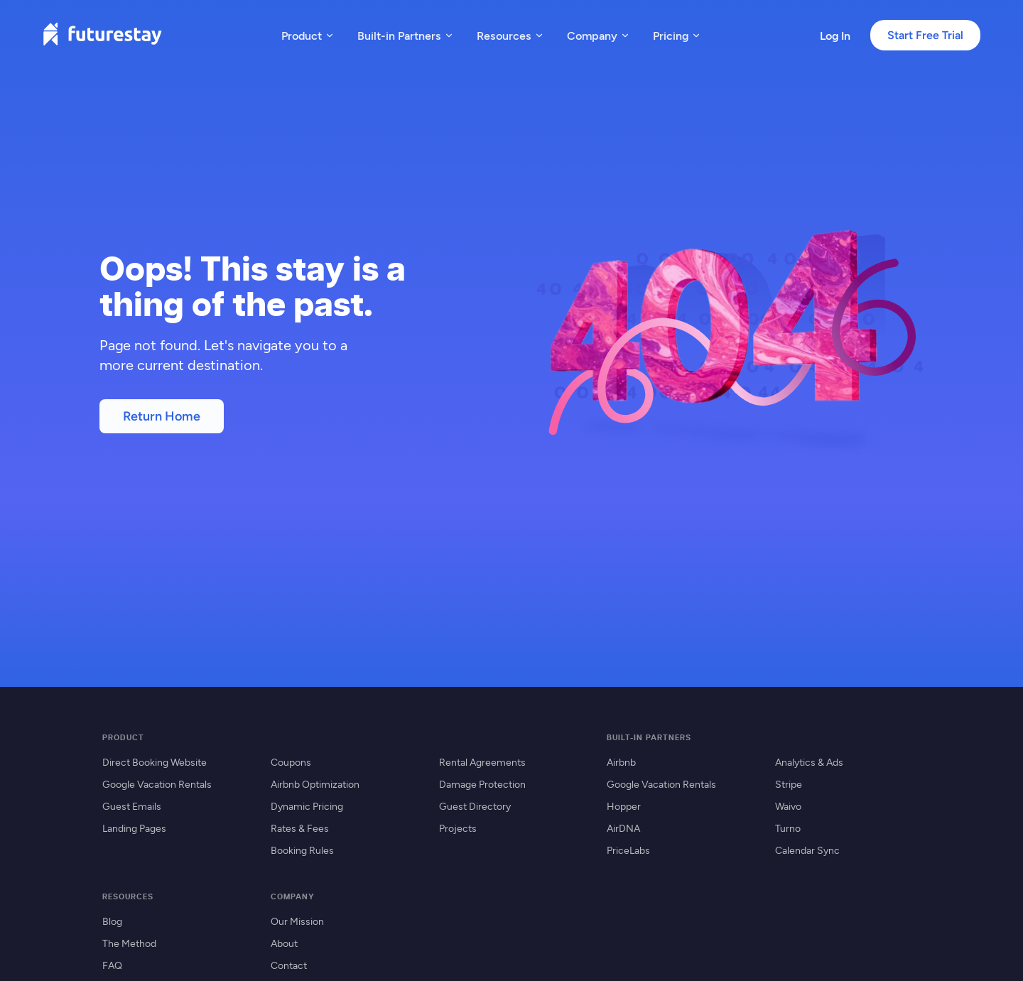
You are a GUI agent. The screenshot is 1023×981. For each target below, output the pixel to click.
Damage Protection (482, 784)
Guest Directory (475, 806)
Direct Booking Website (154, 762)
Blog (112, 921)
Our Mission (297, 921)
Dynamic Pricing (307, 806)
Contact (289, 965)
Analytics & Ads (809, 762)
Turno (788, 828)
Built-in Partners (405, 35)
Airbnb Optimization (315, 784)
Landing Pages (134, 828)
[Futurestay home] (102, 35)
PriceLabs (628, 850)
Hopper (624, 806)
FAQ (112, 965)
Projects (458, 828)
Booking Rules (302, 850)
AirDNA (623, 828)
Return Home (161, 416)
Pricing (677, 35)
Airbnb (621, 762)
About (284, 943)
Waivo (788, 806)
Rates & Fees (300, 828)
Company (598, 35)
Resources (510, 35)
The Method (129, 943)
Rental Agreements (482, 762)
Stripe (788, 784)
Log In (835, 35)
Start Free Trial (925, 35)
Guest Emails (131, 806)
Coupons (291, 762)
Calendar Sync (807, 850)
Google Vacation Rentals (157, 784)
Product (308, 35)
